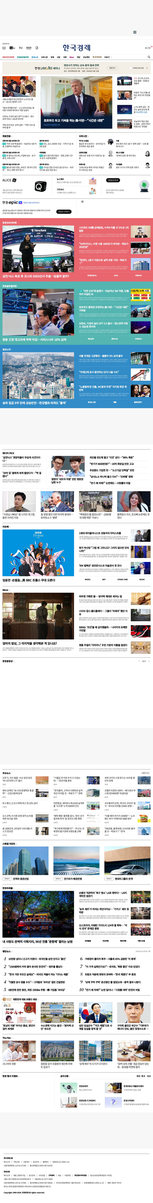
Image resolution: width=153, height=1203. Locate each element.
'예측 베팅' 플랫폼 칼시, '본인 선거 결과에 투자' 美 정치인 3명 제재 (68, 817)
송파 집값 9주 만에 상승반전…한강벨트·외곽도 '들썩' (34, 403)
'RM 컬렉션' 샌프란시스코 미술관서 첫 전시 (100, 565)
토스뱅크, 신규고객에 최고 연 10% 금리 (20, 803)
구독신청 (16, 1162)
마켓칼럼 (42, 152)
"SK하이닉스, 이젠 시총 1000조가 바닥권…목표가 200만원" (103, 245)
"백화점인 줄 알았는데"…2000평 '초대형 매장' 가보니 (95, 516)
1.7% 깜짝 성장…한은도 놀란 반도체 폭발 (142, 109)
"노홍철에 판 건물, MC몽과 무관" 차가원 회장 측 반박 (103, 388)
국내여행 (105, 941)
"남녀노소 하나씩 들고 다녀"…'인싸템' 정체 (111, 476)
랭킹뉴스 (6, 951)
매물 (114, 402)
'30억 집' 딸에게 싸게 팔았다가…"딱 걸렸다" (21, 474)
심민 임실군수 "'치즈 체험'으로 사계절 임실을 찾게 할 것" (95, 1027)
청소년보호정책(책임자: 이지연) (101, 1175)
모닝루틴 (86, 57)
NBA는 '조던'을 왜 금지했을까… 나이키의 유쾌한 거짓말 (103, 628)
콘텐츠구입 (21, 1175)
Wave (71, 57)
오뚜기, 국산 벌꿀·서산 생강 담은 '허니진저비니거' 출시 (17, 779)
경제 (52, 57)
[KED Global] (28, 47)
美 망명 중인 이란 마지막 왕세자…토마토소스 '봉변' (57, 516)
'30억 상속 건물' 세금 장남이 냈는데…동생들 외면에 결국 (133, 1065)
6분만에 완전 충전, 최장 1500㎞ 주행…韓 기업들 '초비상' (36, 990)
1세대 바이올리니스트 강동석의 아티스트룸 (100, 533)
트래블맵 (88, 941)
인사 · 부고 (141, 1076)
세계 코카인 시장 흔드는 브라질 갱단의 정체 (120, 779)
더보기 (107, 57)
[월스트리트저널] (20, 47)
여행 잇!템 (141, 941)
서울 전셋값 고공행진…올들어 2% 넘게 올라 (101, 355)
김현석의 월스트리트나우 (11, 141)
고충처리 (26, 1162)
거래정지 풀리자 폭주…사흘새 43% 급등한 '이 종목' (110, 959)
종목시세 (114, 339)
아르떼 (5, 526)
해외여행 (123, 941)
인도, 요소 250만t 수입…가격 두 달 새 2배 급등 (56, 145)
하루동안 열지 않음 (138, 68)
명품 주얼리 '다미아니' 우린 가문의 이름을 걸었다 (103, 645)
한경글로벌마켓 (23, 57)
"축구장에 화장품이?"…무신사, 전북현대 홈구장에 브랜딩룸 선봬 (68, 830)
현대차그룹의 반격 (118, 879)
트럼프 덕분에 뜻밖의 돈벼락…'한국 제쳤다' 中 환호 (110, 974)
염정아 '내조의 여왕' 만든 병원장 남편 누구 (67, 480)
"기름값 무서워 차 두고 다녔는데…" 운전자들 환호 (66, 779)
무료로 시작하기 (63, 211)
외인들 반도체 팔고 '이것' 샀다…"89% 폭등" (112, 457)
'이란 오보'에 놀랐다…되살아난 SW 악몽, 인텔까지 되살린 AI (19, 145)
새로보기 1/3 (145, 773)
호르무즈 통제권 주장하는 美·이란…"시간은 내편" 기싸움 (103, 309)
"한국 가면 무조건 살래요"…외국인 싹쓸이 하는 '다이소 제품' (38, 974)
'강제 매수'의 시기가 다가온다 (93, 1064)
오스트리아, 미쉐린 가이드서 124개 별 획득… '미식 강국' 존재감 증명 (103, 927)
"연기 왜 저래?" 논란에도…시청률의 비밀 (110, 483)
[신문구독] (36, 47)
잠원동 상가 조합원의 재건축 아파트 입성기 (56, 1065)
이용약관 (68, 1175)
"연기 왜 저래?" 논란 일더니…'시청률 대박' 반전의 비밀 (112, 990)
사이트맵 (42, 1175)
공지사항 (64, 1076)
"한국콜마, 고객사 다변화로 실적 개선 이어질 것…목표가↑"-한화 (68, 792)
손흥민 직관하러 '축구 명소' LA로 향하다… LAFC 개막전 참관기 (103, 894)
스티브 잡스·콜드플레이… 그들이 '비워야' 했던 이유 (103, 612)
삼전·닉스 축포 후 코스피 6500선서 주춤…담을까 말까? (35, 276)
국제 (65, 57)
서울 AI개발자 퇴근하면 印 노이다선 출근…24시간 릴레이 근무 (17, 100)
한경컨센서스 (92, 275)
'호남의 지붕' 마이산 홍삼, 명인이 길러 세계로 (18, 1027)
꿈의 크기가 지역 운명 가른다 (127, 167)
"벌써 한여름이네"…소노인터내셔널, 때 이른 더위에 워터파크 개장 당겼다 (18, 109)
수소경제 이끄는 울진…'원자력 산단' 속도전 (57, 1027)
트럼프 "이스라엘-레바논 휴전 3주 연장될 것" (142, 95)
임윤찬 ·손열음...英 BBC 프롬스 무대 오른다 (28, 580)
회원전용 (6, 136)
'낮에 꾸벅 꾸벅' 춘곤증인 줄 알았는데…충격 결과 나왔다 (112, 982)
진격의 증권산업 (15, 879)
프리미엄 (98, 57)
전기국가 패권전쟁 (67, 879)
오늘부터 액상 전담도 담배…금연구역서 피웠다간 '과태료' (142, 124)
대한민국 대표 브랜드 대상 (25, 999)
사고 (149, 1076)
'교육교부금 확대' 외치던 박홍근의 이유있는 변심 (91, 168)
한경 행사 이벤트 (10, 1076)
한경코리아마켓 (8, 57)
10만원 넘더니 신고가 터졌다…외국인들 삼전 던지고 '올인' (37, 959)
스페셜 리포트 (8, 843)
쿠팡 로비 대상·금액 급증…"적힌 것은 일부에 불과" (18, 126)
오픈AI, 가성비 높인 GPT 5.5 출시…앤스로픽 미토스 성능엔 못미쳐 (18, 117)
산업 (58, 57)
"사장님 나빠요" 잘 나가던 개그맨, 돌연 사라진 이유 (18, 516)
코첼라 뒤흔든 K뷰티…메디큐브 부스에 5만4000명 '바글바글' (120, 792)
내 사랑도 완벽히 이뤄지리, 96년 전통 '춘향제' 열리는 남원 (37, 941)
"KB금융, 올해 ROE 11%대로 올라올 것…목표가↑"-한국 (120, 830)
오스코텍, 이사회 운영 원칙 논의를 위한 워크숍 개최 (17, 817)
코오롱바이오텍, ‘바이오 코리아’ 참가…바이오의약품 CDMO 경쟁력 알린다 (120, 806)
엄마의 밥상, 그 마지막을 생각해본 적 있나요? (29, 643)
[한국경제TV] (12, 47)
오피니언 (44, 57)
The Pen (6, 1037)
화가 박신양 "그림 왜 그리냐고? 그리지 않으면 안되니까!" (104, 549)
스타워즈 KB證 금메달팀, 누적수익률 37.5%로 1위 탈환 (104, 229)
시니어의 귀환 (9, 1064)
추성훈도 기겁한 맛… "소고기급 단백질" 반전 (112, 470)
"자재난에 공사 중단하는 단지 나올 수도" (99, 372)
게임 (78, 57)
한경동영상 (7, 661)
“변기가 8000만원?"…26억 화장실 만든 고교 (112, 464)
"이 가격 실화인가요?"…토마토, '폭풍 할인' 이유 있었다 (112, 966)
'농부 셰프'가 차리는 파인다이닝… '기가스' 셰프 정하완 (104, 910)
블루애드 (46, 1162)
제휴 (15, 1175)
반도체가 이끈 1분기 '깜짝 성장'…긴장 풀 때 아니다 (132, 145)
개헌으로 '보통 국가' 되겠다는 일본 (92, 157)
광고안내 (36, 1162)
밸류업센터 (138, 402)
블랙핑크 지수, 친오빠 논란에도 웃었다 (133, 516)
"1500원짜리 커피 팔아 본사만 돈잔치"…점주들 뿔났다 (35, 966)
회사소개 (7, 1162)
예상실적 (91, 339)
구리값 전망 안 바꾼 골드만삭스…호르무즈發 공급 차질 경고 (56, 168)
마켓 (138, 275)
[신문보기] (4, 47)
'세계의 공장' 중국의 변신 (126, 155)
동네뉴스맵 (92, 402)
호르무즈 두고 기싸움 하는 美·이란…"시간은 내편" (74, 120)
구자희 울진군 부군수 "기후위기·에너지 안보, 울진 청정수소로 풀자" (133, 1029)
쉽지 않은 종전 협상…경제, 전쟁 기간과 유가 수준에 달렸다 (56, 157)
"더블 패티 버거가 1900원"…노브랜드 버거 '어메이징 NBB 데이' (120, 817)
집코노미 (34, 57)
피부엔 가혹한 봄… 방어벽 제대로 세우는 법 (100, 596)
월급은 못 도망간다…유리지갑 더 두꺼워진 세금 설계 (92, 145)
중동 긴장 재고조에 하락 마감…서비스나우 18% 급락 (34, 339)
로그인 (148, 47)
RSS (59, 1175)
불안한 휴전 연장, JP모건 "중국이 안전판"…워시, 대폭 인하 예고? (19, 168)
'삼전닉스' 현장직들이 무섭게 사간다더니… (21, 459)
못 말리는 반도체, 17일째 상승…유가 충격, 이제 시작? (18, 157)
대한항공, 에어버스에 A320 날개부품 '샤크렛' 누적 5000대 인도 (68, 804)
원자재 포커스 (44, 141)
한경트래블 (7, 888)
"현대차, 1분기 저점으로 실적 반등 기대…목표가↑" (102, 261)
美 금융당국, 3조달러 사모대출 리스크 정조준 (17, 830)
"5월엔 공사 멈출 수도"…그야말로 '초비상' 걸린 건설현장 (36, 982)
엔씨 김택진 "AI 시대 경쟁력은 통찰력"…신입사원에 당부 (18, 792)
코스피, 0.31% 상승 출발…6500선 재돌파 (141, 81)
